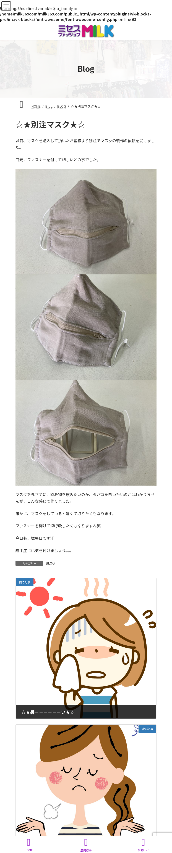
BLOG (50, 563)
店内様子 (86, 845)
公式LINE (143, 845)
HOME (29, 845)
